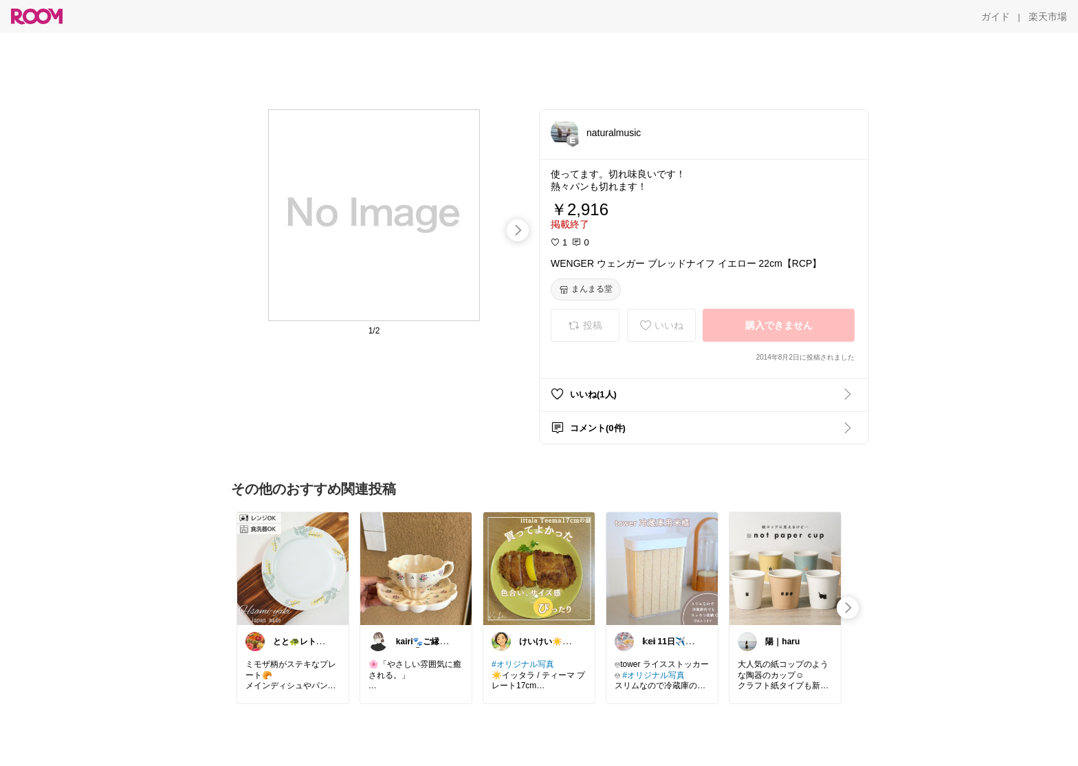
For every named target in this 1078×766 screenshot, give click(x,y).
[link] (293, 568)
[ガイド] (995, 16)
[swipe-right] (518, 230)
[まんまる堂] (586, 289)
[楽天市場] (1047, 16)
